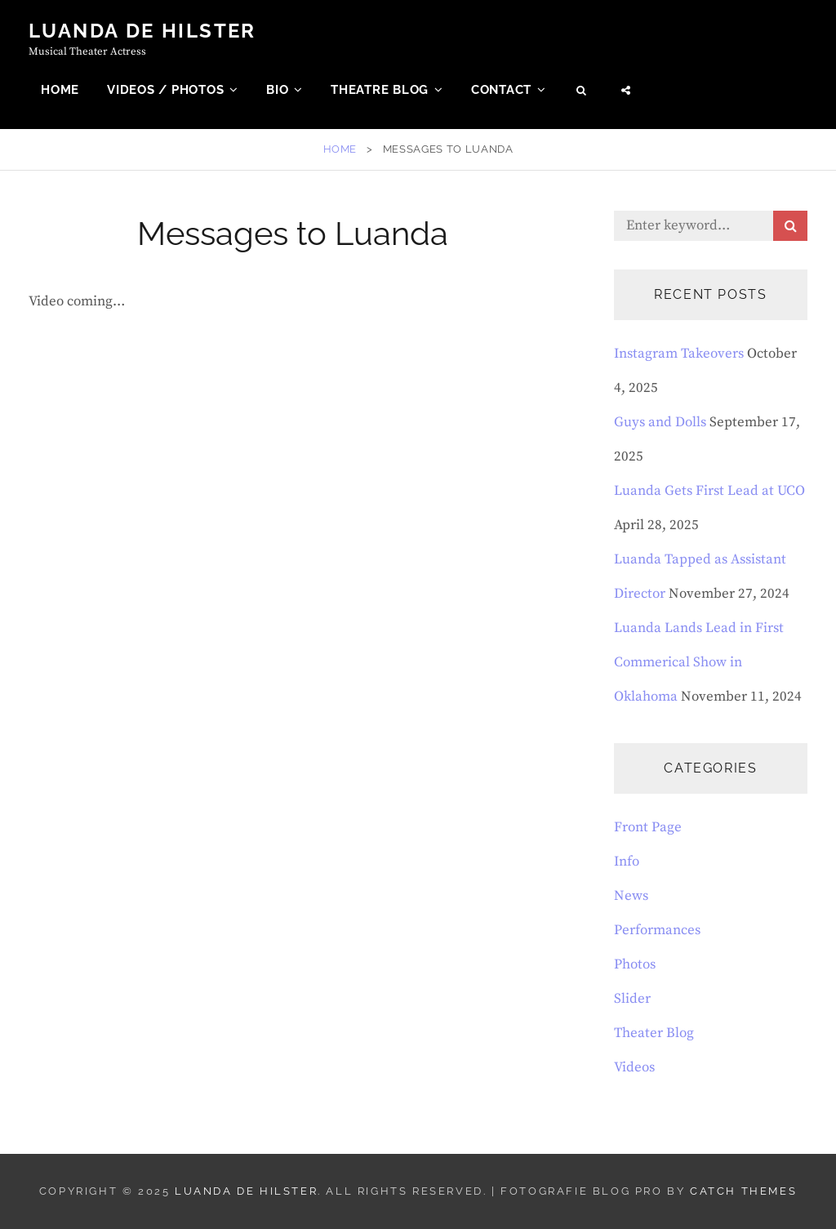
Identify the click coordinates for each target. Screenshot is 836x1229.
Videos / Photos (165, 89)
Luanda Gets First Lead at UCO (709, 491)
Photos (635, 964)
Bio (277, 89)
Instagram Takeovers (679, 354)
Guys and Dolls (660, 422)
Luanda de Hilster (142, 30)
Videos (634, 1067)
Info (626, 862)
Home (60, 89)
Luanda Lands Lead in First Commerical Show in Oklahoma (699, 662)
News (631, 896)
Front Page (648, 827)
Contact (501, 89)
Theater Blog (654, 1033)
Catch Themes (743, 1191)
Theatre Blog (380, 89)
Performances (657, 930)
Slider (632, 999)
